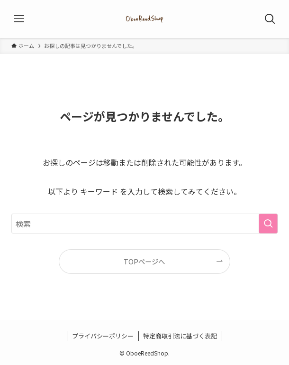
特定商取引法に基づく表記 (180, 335)
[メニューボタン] (19, 19)
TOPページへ (144, 261)
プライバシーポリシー (103, 335)
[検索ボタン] (270, 19)
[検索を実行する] (268, 224)
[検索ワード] (144, 224)
